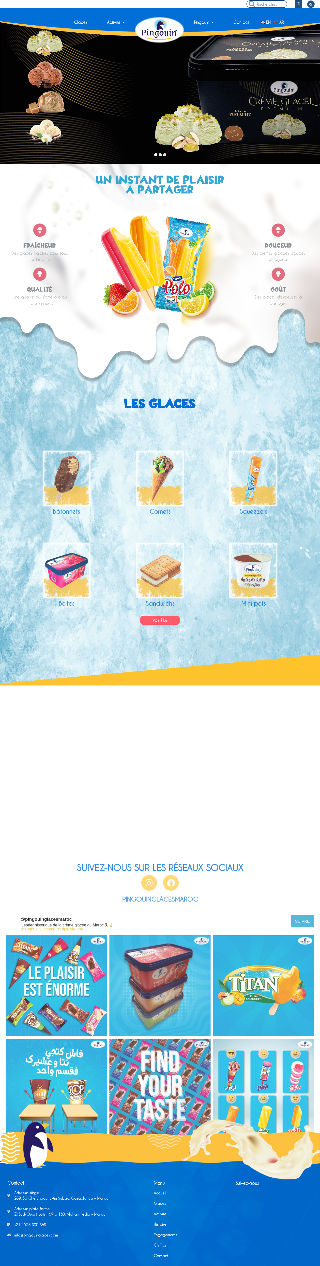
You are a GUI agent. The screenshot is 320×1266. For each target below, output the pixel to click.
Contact (241, 22)
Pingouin (204, 22)
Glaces (80, 22)
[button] (160, 620)
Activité (116, 22)
